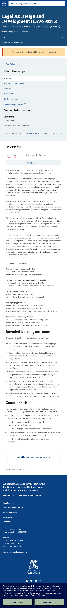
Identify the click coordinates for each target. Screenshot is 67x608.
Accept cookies (17, 602)
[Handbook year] (33, 37)
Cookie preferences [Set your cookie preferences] (49, 602)
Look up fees (31, 163)
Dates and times (10, 94)
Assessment (8, 89)
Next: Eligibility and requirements (32, 457)
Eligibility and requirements (14, 83)
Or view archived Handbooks (12, 42)
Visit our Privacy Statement (17, 595)
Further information (11, 99)
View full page (12, 64)
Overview (7, 78)
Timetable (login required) (17, 105)
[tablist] (37, 3)
